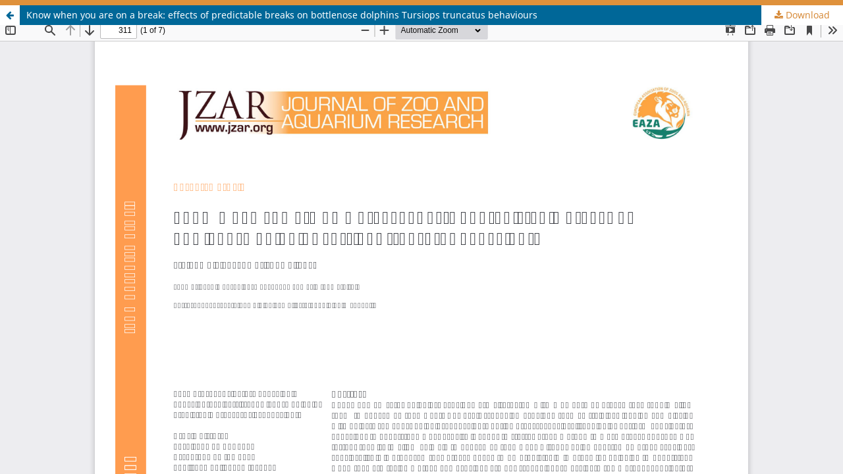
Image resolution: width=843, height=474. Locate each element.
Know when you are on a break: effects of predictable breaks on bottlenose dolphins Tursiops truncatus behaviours (281, 15)
